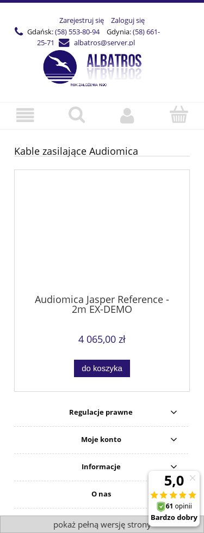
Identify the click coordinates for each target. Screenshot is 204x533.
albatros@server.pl (104, 42)
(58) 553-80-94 (77, 32)
